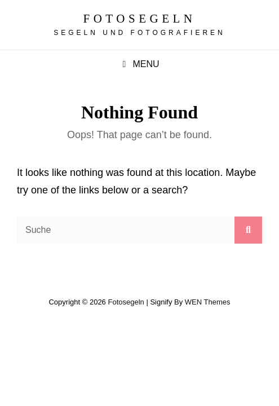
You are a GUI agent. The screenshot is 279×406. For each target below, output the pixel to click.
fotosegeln (139, 18)
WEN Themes (208, 302)
